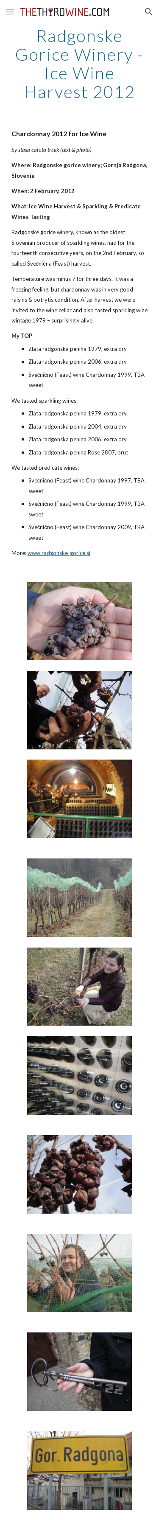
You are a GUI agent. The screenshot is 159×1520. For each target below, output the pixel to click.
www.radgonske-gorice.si (59, 553)
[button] (10, 11)
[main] (79, 63)
